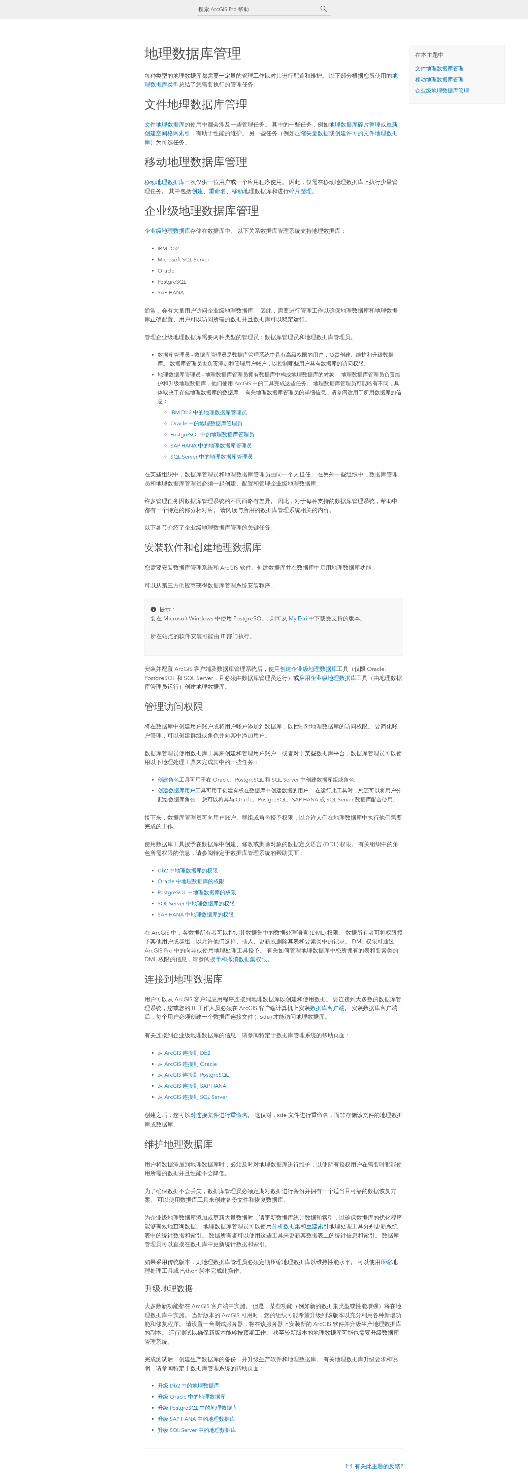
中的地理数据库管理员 (208, 412)
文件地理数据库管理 (439, 68)
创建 (197, 191)
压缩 (386, 1260)
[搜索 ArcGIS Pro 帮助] (257, 9)
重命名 (217, 191)
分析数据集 (286, 1225)
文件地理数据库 (164, 124)
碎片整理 (300, 191)
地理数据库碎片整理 (355, 124)
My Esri (298, 618)
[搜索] (324, 9)
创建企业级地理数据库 (308, 668)
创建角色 (168, 780)
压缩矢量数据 (312, 133)
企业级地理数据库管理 (442, 90)
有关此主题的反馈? (379, 1465)
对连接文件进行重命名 (219, 1114)
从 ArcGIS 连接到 (184, 1052)
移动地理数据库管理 (439, 79)
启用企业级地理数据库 (327, 678)
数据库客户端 (327, 1008)
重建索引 (317, 1225)
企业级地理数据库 (167, 230)
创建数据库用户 (176, 790)
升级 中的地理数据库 (188, 1384)
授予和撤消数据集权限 (238, 959)
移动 (237, 191)
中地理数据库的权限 (188, 870)
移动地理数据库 (164, 182)
